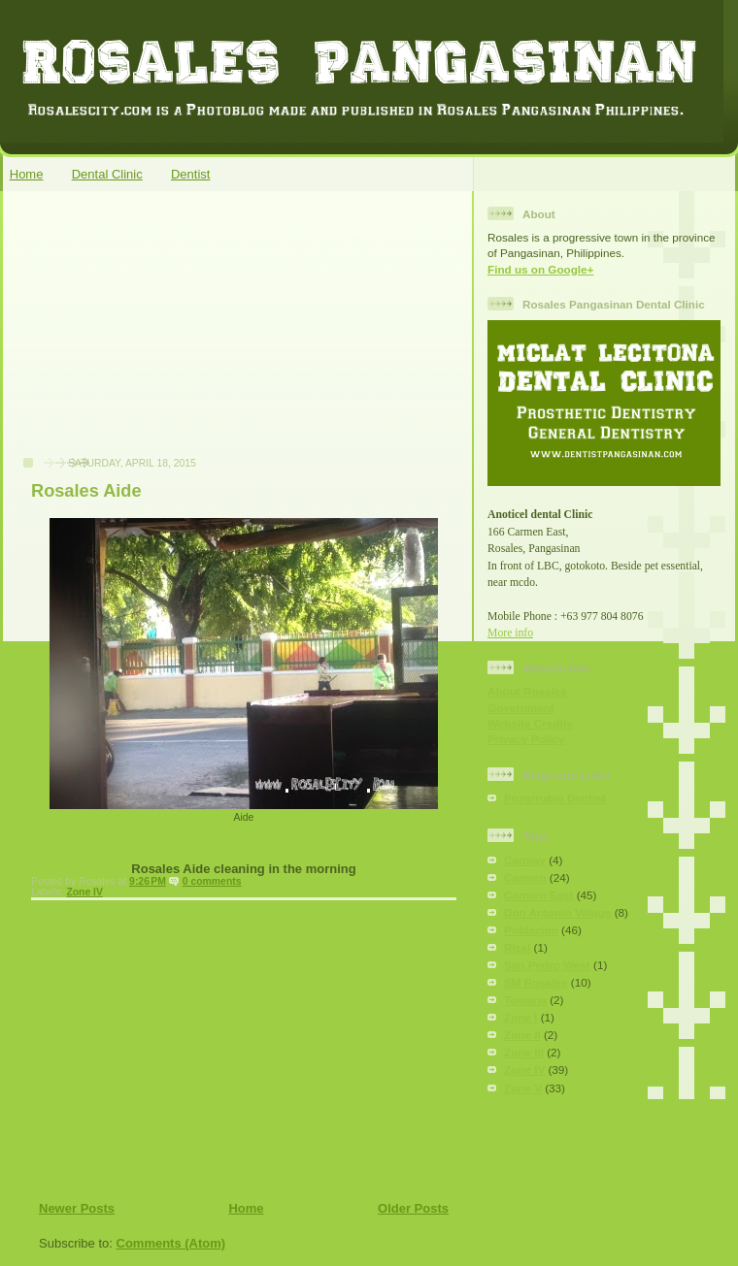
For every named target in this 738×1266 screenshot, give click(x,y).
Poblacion (531, 930)
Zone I (520, 1017)
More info (510, 633)
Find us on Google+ (540, 269)
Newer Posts (77, 1208)
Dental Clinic (107, 174)
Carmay (525, 860)
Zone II (522, 1034)
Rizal (517, 947)
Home (27, 174)
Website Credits (530, 723)
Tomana (525, 999)
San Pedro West (547, 964)
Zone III (524, 1052)
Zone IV (84, 892)
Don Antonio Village (557, 912)
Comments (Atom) (171, 1243)
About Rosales (527, 691)
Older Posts (413, 1208)
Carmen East (538, 895)
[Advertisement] (156, 333)
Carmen (525, 877)
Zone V (523, 1088)
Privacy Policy (525, 738)
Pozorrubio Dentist (555, 798)
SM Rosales (536, 982)
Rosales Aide (86, 491)
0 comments (212, 881)
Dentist (190, 174)
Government (520, 707)
